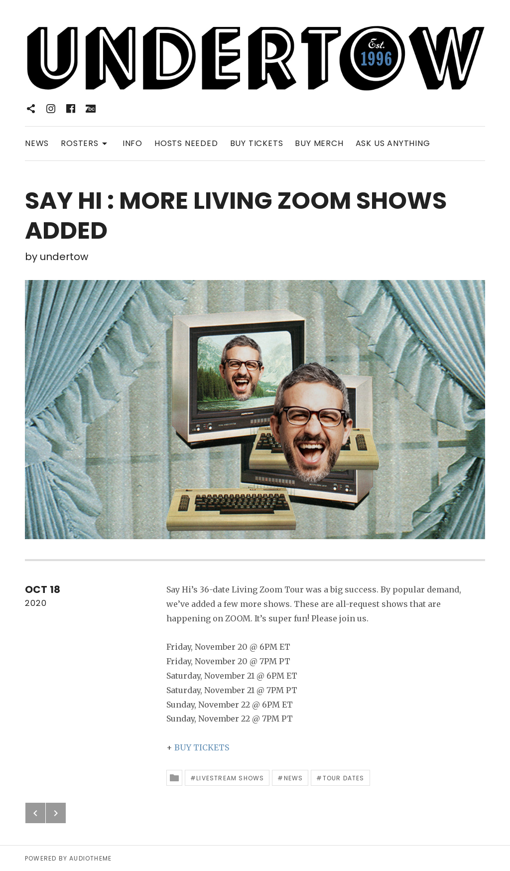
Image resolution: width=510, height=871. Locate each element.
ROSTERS (86, 143)
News (293, 778)
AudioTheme (90, 858)
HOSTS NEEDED (186, 143)
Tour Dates (344, 778)
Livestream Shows (230, 778)
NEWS (37, 143)
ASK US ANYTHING (393, 143)
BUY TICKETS (256, 143)
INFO (132, 143)
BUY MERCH (319, 143)
